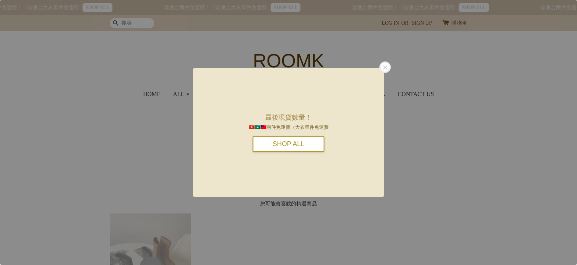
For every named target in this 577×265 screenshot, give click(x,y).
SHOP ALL (289, 143)
